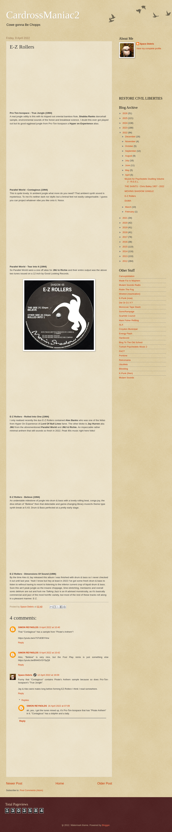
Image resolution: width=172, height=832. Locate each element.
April (127, 175)
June (128, 165)
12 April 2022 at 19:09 (48, 675)
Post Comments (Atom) (31, 790)
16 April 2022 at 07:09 (59, 706)
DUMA (128, 200)
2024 (125, 123)
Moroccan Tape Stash (130, 307)
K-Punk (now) (126, 298)
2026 (125, 113)
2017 (125, 237)
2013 (125, 256)
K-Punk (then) (126, 373)
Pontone (123, 355)
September (131, 151)
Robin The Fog (126, 289)
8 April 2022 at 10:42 (49, 652)
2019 (125, 227)
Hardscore (124, 338)
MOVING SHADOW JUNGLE (139, 191)
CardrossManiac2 (43, 15)
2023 (125, 127)
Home (60, 783)
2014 (125, 251)
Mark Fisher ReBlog (129, 320)
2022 (125, 132)
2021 (125, 218)
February (130, 211)
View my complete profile (148, 48)
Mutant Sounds (126, 377)
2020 (125, 222)
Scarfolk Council (127, 316)
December (130, 136)
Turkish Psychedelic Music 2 (133, 346)
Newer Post (14, 783)
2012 (125, 261)
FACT (122, 351)
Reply (21, 642)
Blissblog (123, 368)
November (130, 141)
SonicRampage (126, 311)
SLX (121, 324)
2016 (125, 242)
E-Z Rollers (130, 196)
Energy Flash (125, 333)
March (128, 207)
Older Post (104, 783)
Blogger (106, 825)
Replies (25, 700)
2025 (125, 118)
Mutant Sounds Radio (130, 285)
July (127, 160)
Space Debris (25, 675)
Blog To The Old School (130, 342)
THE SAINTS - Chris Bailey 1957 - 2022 (144, 186)
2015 (125, 246)
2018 (125, 232)
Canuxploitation (126, 276)
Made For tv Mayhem (129, 280)
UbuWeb (123, 364)
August (129, 156)
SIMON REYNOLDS (28, 627)
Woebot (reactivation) (129, 294)
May (127, 170)
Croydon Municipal (128, 329)
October (129, 146)
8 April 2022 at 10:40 (49, 627)
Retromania (125, 360)
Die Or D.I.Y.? (126, 302)
